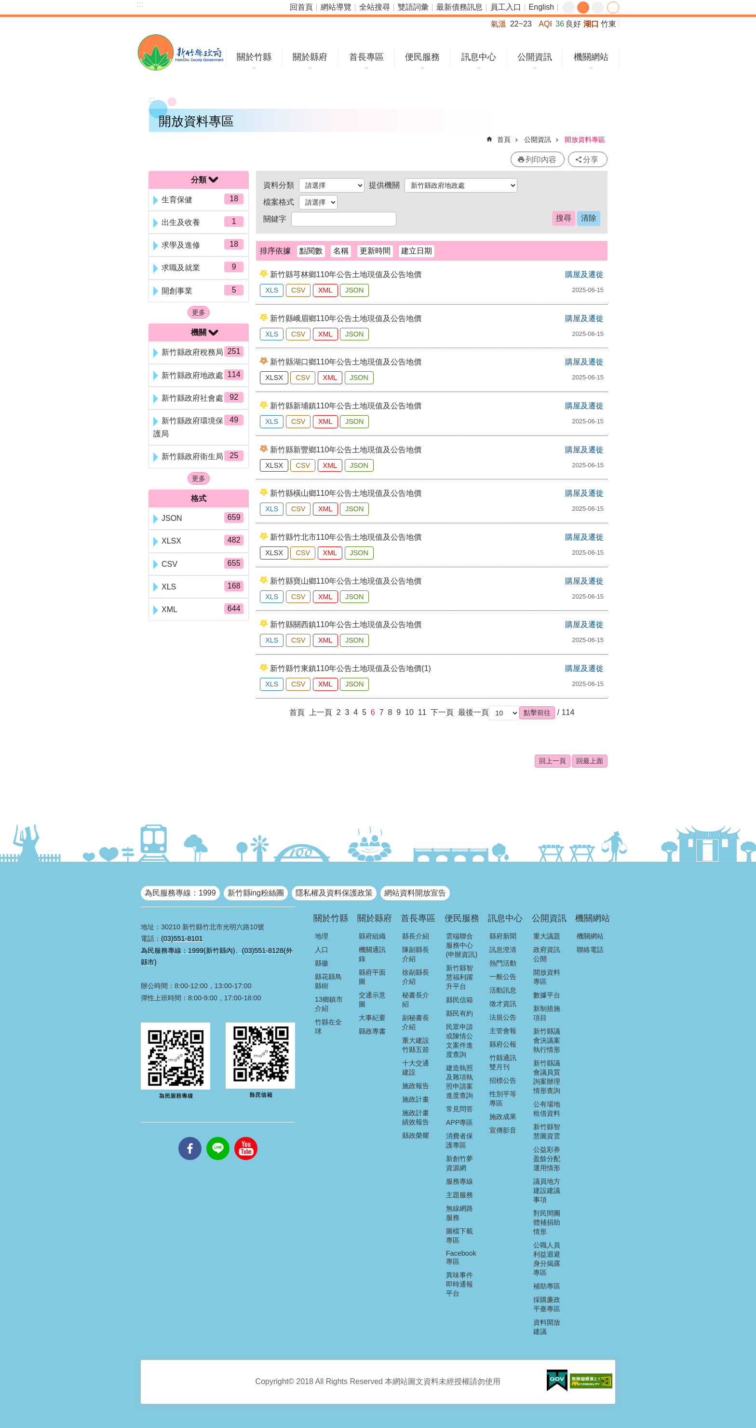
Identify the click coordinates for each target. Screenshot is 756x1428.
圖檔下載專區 (459, 1235)
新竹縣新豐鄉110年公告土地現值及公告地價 (346, 450)
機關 (198, 332)
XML (325, 290)
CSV (298, 290)
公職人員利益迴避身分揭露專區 (546, 1258)
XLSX (274, 377)
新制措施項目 (546, 1013)
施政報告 (415, 1086)
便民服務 (422, 57)
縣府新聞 (502, 936)
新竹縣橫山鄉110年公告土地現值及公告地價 (346, 493)
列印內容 (541, 159)
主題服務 (459, 1195)
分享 (613, 7)
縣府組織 (372, 936)
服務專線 (459, 1181)
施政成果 (502, 1116)
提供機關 (384, 185)
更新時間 (375, 251)
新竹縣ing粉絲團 (256, 893)
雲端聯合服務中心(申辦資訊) (462, 945)
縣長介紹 (415, 936)
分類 (198, 180)
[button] (537, 712)
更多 (198, 312)
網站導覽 (336, 7)
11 (422, 712)
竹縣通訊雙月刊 (502, 1062)
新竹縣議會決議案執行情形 (546, 1040)
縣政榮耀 (415, 1135)
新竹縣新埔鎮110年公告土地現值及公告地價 (346, 406)
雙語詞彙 (413, 7)
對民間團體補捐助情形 (546, 1222)
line (218, 1136)
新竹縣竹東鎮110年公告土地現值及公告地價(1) (350, 668)
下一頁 (442, 712)
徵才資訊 (502, 1004)
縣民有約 (459, 1013)
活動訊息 (502, 990)
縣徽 (321, 963)
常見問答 (459, 1109)
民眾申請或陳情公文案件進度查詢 (459, 1040)
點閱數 (311, 251)
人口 (321, 949)
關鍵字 (274, 219)
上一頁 (320, 712)
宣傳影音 (502, 1130)
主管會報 (502, 1031)
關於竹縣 (254, 57)
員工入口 (505, 7)
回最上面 (589, 761)
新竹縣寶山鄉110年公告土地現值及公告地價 (346, 581)
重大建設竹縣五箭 (415, 1044)
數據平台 (546, 995)
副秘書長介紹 (415, 1022)
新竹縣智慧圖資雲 (546, 1131)
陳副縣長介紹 (415, 954)
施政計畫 (415, 1099)
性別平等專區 (502, 1098)
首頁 (504, 139)
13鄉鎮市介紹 (329, 1003)
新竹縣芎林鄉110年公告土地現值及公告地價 (346, 274)
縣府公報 (502, 1044)
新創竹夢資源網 (459, 1163)
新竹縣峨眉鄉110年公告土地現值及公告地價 (346, 318)
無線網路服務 (459, 1212)
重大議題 (546, 936)
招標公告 (502, 1080)
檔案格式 (278, 202)
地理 (321, 936)
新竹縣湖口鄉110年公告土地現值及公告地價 (346, 362)
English (541, 7)
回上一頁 (552, 761)
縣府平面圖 (372, 976)
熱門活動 (502, 963)
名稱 (341, 251)
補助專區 (546, 1286)
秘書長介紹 (415, 999)
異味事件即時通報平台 (459, 1284)
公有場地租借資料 (546, 1108)
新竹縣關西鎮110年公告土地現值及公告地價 (346, 624)
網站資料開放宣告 (415, 893)
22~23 (521, 24)
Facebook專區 (461, 1257)
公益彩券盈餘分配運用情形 (546, 1159)
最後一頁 (473, 712)
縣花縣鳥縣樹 (328, 981)
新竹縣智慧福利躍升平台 (459, 977)
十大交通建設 (415, 1067)
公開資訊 (534, 57)
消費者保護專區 (459, 1140)
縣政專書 (372, 1031)
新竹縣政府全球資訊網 (180, 52)
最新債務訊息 (459, 7)
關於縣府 (310, 57)
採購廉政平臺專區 (546, 1304)
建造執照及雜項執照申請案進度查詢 (459, 1081)
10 (409, 712)
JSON (354, 290)
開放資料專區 (585, 139)
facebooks (190, 1136)
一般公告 (502, 976)
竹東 (608, 24)
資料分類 (278, 185)
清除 (588, 218)
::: (140, 4)
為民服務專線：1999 (180, 893)
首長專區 (366, 57)
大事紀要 (372, 1018)
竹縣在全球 (328, 1026)
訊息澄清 (502, 949)
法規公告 (502, 1017)
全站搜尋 (374, 7)
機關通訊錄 (372, 954)
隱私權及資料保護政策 (334, 893)
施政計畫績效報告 (415, 1117)
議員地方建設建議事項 (546, 1190)
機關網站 (591, 57)
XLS (271, 290)
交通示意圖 (372, 999)
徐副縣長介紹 (415, 976)
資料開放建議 (546, 1326)
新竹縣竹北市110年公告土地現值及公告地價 (346, 537)
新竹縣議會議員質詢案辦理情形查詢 (546, 1076)
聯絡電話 (590, 949)
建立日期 (416, 251)
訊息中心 (478, 57)
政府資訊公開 (546, 954)
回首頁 (301, 7)
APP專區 (459, 1122)
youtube (246, 1136)
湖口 (591, 24)
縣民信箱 (459, 1000)
